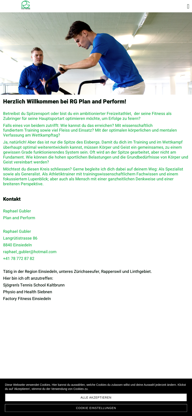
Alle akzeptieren (96, 397)
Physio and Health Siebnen (27, 292)
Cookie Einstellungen (96, 408)
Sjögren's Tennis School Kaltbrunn (34, 285)
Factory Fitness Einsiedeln (27, 299)
